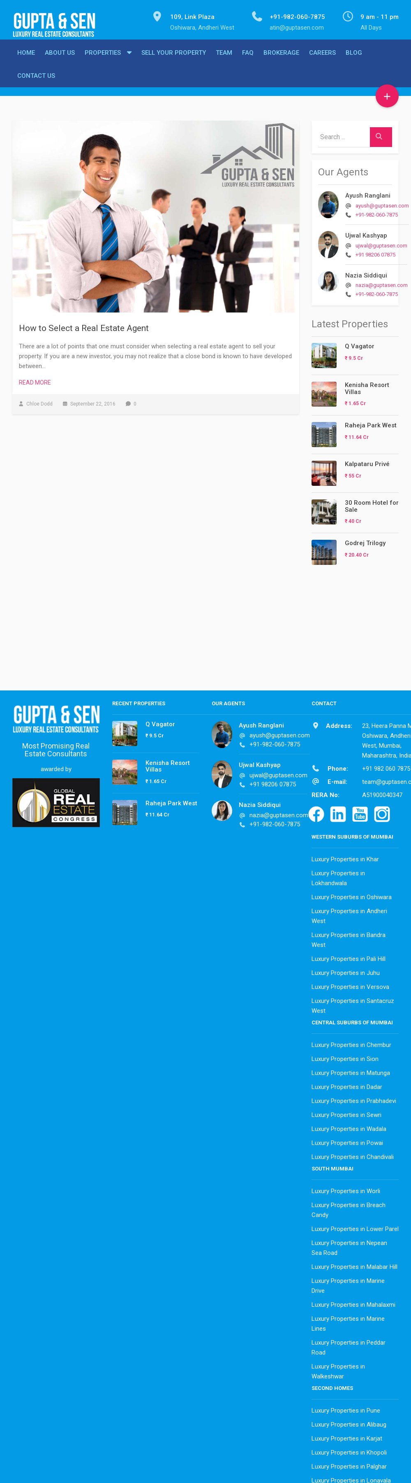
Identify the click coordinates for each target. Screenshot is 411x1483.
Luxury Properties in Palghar (349, 1464)
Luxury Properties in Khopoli (349, 1450)
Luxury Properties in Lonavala (351, 1478)
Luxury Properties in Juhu (346, 971)
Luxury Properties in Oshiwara (352, 895)
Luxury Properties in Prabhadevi (354, 1099)
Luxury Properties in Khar (345, 857)
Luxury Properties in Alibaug (349, 1422)
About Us (60, 59)
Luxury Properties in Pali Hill (349, 957)
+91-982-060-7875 (377, 213)
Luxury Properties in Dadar (347, 1085)
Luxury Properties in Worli (346, 1189)
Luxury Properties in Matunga (351, 1071)
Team (224, 59)
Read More (35, 380)
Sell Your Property (173, 59)
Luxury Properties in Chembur (351, 1043)
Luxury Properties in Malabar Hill (354, 1264)
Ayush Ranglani (367, 193)
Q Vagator (359, 344)
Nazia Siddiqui (366, 273)
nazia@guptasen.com (382, 283)
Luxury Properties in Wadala (349, 1127)
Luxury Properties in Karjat (347, 1436)
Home (26, 59)
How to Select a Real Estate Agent (84, 326)
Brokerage (281, 59)
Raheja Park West (371, 423)
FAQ (248, 59)
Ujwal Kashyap (366, 233)
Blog (354, 59)
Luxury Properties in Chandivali (353, 1155)
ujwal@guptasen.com (381, 243)
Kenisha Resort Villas (367, 386)
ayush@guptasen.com (382, 204)
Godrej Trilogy (365, 541)
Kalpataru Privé (367, 462)
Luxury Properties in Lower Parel (355, 1227)
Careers (322, 59)
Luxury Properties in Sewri (346, 1113)
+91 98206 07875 (375, 252)
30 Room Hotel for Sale (372, 504)
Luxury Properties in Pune (346, 1408)
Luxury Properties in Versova (350, 985)
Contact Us (36, 82)
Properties (103, 59)
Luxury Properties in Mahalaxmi (353, 1302)
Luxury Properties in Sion (345, 1057)
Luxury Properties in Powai (347, 1141)
